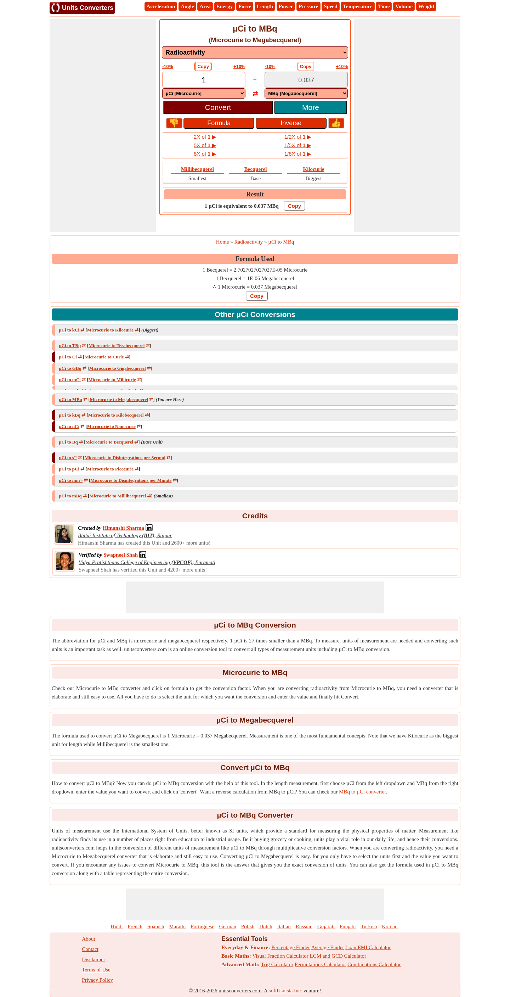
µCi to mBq (70, 495)
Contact (90, 949)
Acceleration (161, 6)
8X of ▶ (205, 154)
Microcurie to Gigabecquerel (117, 368)
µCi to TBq (70, 345)
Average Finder (327, 947)
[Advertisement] (103, 125)
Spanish (155, 926)
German (227, 926)
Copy (203, 66)
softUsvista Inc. (285, 990)
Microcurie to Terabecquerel (116, 345)
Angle (187, 6)
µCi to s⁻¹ (68, 457)
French (135, 926)
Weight (426, 6)
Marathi (177, 926)
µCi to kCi (69, 330)
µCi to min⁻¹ (71, 480)
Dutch (265, 926)
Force (244, 6)
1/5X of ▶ (297, 145)
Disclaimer (93, 959)
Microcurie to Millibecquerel (117, 495)
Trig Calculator (277, 964)
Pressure (308, 6)
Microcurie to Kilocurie (110, 330)
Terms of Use (96, 970)
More (310, 107)
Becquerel (255, 169)
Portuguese (202, 926)
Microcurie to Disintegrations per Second (125, 457)
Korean (389, 926)
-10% (167, 66)
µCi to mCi (70, 379)
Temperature (357, 6)
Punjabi (348, 926)
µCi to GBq (70, 368)
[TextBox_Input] (204, 80)
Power (286, 6)
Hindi (117, 926)
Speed (330, 6)
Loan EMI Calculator (368, 947)
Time (384, 6)
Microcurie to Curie (104, 357)
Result (255, 194)
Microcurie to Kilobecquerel (116, 415)
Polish (248, 926)
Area (204, 6)
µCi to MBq (70, 399)
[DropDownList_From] (203, 93)
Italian (284, 926)
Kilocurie (313, 169)
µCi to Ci (68, 357)
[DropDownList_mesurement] (255, 52)
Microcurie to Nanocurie (111, 426)
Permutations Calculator (320, 964)
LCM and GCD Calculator (338, 956)
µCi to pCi (69, 469)
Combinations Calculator (374, 964)
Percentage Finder (290, 947)
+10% (239, 66)
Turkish (369, 926)
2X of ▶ (205, 137)
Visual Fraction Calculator (280, 956)
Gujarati (326, 926)
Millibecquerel (197, 169)
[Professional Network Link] (123, 528)
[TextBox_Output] (306, 80)
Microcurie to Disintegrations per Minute (130, 480)
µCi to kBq (69, 415)
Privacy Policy (97, 980)
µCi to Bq (68, 442)
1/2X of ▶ (297, 137)
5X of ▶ (205, 145)
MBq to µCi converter (362, 792)
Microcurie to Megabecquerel (119, 399)
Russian (304, 926)
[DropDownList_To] (306, 93)
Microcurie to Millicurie (112, 379)
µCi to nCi (69, 426)
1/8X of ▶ (297, 154)
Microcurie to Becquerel (110, 442)
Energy (224, 6)
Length (265, 6)
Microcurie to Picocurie (110, 469)
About (88, 939)
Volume (404, 6)
